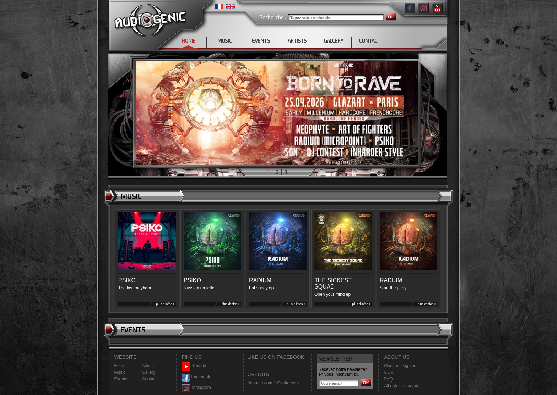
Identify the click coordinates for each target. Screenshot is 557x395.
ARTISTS (297, 40)
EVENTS (261, 40)
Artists (148, 365)
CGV (389, 372)
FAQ (388, 379)
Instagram (196, 387)
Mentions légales (400, 365)
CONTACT (369, 40)
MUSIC (224, 40)
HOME (188, 40)
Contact (149, 379)
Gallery (149, 372)
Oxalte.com (288, 382)
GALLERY (333, 40)
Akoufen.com (260, 382)
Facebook (196, 377)
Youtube (195, 365)
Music (119, 372)
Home (120, 365)
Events (121, 379)
